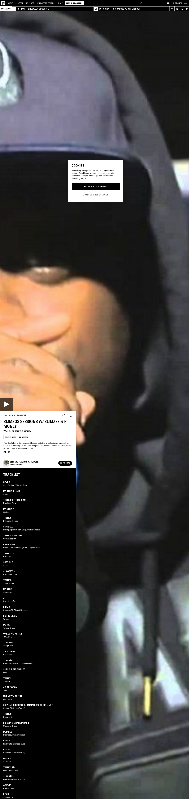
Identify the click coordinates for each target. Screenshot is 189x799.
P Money (26, 431)
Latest (20, 3)
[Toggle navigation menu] (185, 3)
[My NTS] (177, 3)
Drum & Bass (10, 437)
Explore (30, 3)
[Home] (3, 3)
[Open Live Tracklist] (181, 8)
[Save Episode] (70, 415)
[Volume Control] (186, 8)
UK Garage (23, 437)
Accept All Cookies (95, 186)
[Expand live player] (172, 8)
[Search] (141, 3)
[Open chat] (168, 3)
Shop (60, 3)
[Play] (6, 404)
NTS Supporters (74, 3)
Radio (10, 3)
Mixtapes (45, 3)
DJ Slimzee (15, 431)
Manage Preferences (96, 194)
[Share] (63, 415)
